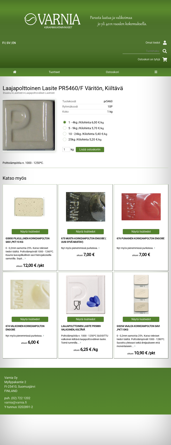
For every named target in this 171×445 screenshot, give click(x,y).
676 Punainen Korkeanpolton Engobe (140, 238)
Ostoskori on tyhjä (153, 59)
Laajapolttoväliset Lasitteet (40, 93)
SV (8, 43)
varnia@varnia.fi (15, 402)
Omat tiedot (157, 42)
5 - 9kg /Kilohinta (79, 128)
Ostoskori (112, 72)
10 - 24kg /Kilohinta (81, 134)
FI (3, 43)
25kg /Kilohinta (78, 139)
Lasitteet (18, 93)
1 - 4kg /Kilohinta (79, 122)
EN (14, 43)
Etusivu (7, 93)
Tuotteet (54, 72)
